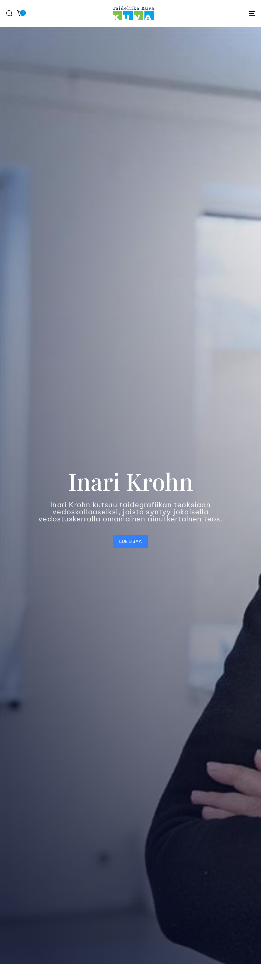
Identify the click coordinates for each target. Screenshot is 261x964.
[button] (9, 13)
